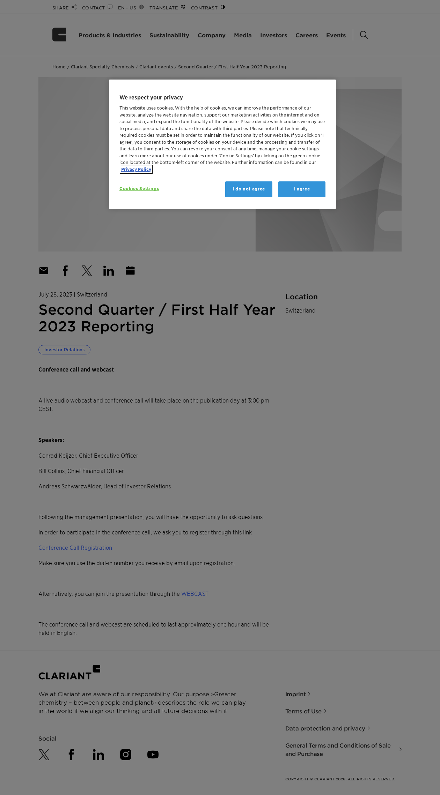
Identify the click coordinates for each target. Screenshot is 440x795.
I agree (302, 189)
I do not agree (249, 189)
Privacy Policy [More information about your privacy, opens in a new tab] (136, 169)
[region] (222, 144)
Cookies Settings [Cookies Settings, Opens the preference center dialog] (139, 189)
